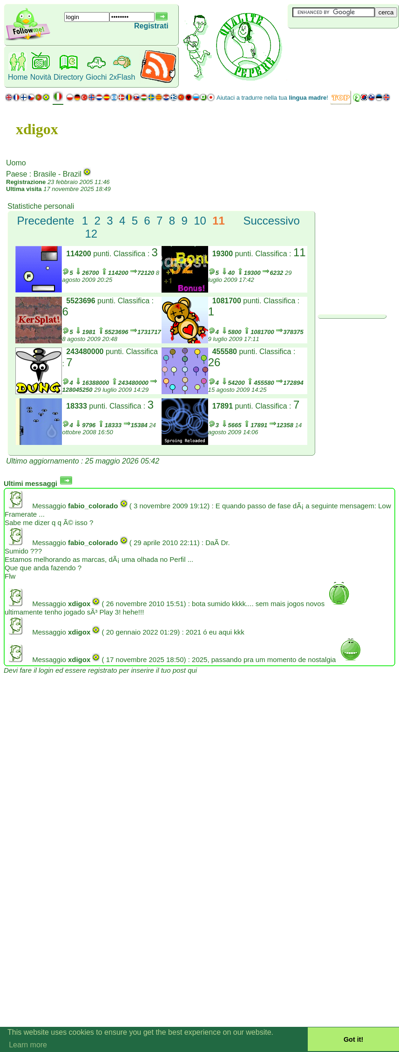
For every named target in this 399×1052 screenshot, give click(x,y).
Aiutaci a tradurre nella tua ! (272, 97)
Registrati (151, 26)
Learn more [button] (28, 1045)
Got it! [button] (353, 1039)
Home (18, 77)
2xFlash (122, 77)
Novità (40, 77)
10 (200, 220)
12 (91, 233)
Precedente (45, 220)
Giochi (96, 77)
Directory (68, 77)
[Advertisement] (343, 44)
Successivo (271, 220)
